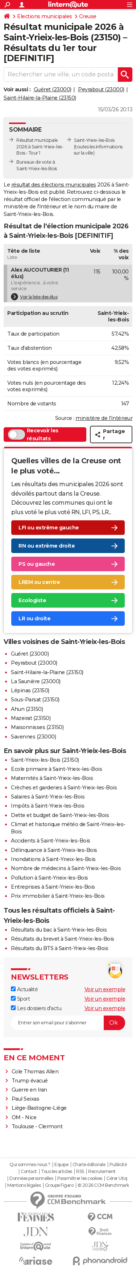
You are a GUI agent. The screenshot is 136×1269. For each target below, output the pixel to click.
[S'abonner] (68, 1023)
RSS (80, 1171)
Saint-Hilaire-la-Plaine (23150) (40, 98)
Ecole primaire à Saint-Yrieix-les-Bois (56, 769)
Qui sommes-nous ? (29, 1164)
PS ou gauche (36, 564)
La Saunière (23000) (36, 681)
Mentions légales (24, 1185)
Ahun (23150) (27, 709)
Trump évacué (30, 1080)
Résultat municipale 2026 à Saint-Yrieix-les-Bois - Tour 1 (39, 146)
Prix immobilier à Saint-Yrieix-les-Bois (58, 896)
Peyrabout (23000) (101, 89)
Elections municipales (44, 16)
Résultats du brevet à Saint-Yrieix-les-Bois (62, 939)
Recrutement (102, 1171)
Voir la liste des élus (34, 296)
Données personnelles (31, 1178)
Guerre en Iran (29, 1089)
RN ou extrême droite (46, 546)
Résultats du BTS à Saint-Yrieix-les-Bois (59, 948)
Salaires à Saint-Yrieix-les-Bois (48, 796)
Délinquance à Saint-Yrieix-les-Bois (54, 850)
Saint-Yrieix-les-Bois (94, 140)
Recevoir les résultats (33, 434)
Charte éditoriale (89, 1164)
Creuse (87, 16)
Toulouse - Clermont (37, 1126)
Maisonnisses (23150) (37, 727)
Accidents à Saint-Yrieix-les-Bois (50, 840)
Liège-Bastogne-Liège (39, 1108)
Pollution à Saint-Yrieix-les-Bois (49, 877)
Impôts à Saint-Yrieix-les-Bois (47, 805)
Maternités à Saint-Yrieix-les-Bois (52, 778)
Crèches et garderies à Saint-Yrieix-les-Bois (64, 787)
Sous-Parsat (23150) (35, 699)
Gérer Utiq (116, 1178)
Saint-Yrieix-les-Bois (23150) (45, 760)
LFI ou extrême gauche (48, 527)
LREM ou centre (39, 582)
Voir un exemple (105, 989)
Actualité (24, 989)
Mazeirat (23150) (30, 718)
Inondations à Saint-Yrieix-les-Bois (53, 859)
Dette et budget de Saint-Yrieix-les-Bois (60, 815)
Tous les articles (56, 1171)
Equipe (61, 1164)
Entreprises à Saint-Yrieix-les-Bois (53, 887)
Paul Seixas (26, 1099)
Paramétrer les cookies (79, 1178)
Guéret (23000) (52, 89)
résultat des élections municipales (53, 184)
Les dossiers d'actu (36, 1008)
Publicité (118, 1164)
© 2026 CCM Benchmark (103, 1185)
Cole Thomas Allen (35, 1071)
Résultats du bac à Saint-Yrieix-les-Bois (59, 929)
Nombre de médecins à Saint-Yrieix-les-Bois (66, 868)
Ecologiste (32, 600)
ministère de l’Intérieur (103, 418)
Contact (29, 1171)
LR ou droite (34, 618)
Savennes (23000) (33, 736)
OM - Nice (24, 1117)
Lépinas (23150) (30, 690)
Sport (20, 999)
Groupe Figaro (59, 1185)
